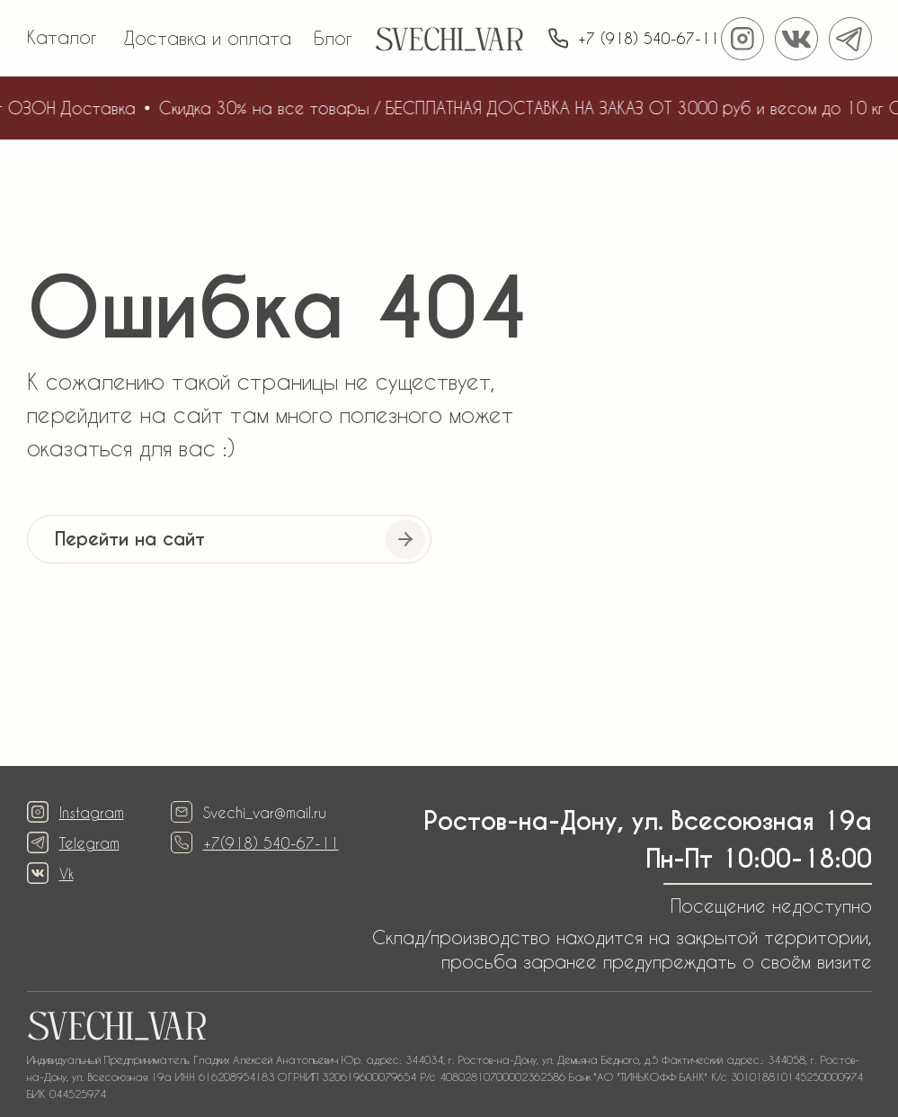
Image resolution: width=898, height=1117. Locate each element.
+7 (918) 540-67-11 (648, 38)
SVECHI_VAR (449, 43)
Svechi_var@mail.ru (264, 812)
